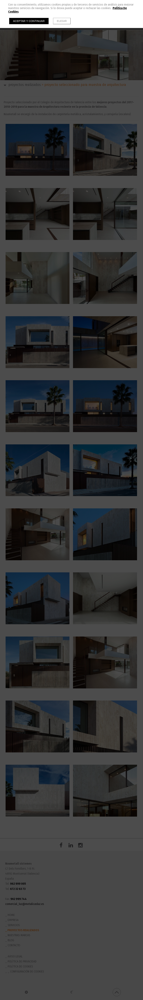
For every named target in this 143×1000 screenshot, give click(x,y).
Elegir (62, 21)
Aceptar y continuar (29, 21)
